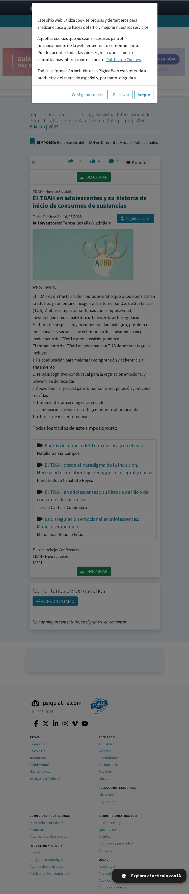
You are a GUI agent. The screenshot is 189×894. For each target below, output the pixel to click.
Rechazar (121, 94)
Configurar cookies (88, 94)
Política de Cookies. (124, 59)
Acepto (144, 94)
